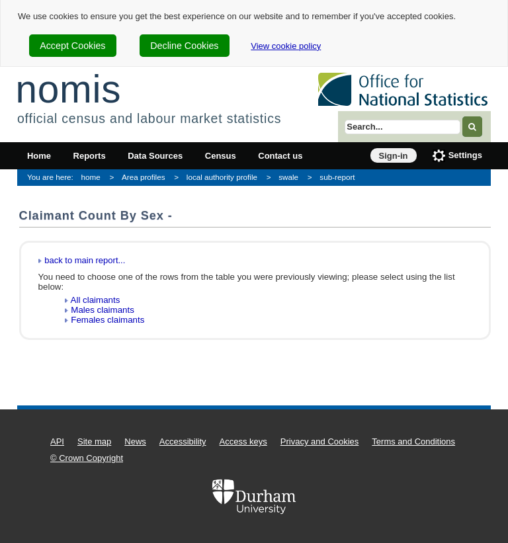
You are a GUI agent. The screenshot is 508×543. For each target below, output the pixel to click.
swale (288, 177)
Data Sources (155, 156)
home (91, 177)
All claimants (95, 300)
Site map (94, 441)
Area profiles (143, 177)
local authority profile (222, 177)
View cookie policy (286, 46)
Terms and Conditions (413, 441)
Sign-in (393, 156)
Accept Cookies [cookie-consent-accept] (72, 45)
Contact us (280, 156)
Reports (89, 156)
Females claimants (107, 320)
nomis (68, 88)
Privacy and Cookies (319, 441)
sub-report (337, 177)
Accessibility (182, 441)
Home (39, 156)
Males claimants (102, 310)
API (57, 441)
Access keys (243, 441)
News (135, 441)
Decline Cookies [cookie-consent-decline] (184, 45)
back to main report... (84, 260)
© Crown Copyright (86, 458)
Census (220, 156)
